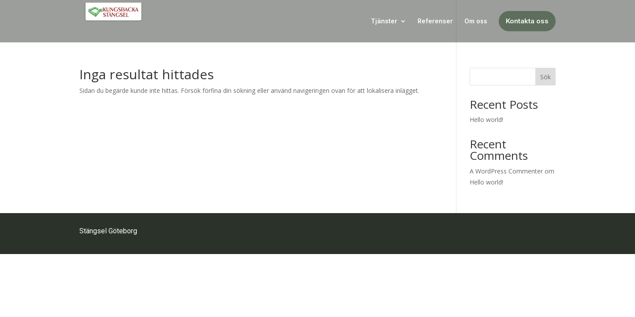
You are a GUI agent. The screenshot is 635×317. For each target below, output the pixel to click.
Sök (545, 77)
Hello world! (486, 119)
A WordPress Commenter (506, 171)
